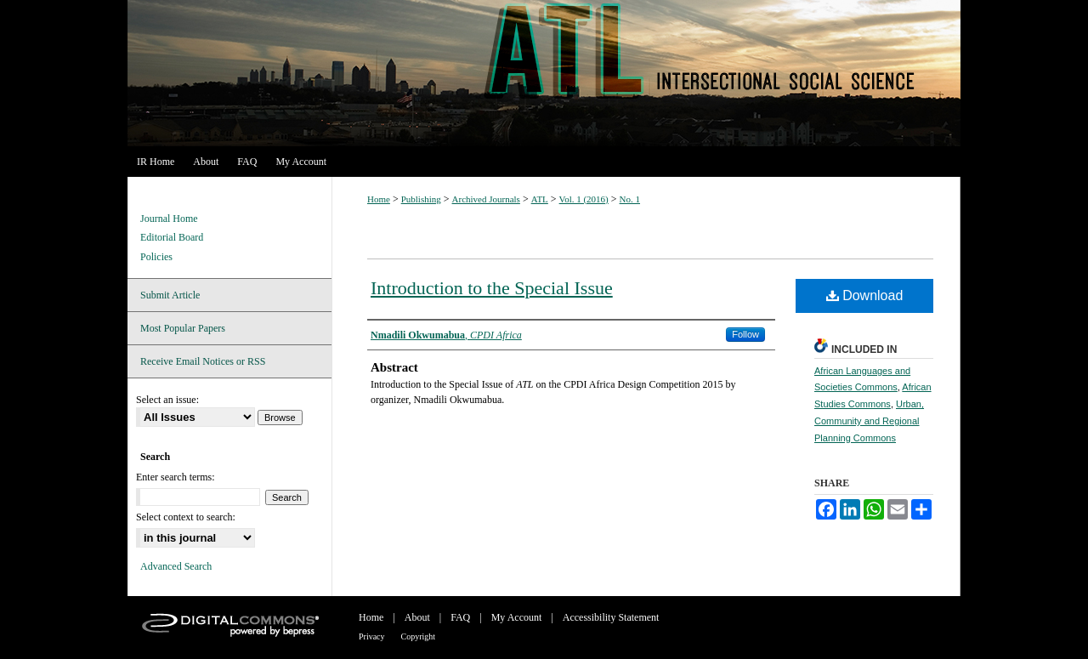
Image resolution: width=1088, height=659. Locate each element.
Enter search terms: (175, 477)
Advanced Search (176, 566)
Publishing (421, 199)
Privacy (372, 636)
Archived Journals (486, 199)
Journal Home (169, 218)
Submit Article (170, 295)
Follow (745, 334)
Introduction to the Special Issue (492, 287)
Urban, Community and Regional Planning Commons (869, 421)
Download (865, 295)
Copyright (418, 636)
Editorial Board (171, 237)
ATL (544, 73)
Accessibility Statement (611, 617)
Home (378, 199)
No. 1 (630, 199)
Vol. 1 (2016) (584, 199)
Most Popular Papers (182, 328)
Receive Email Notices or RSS (202, 361)
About (417, 617)
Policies (156, 257)
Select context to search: (185, 517)
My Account (516, 617)
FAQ (460, 617)
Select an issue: (167, 400)
